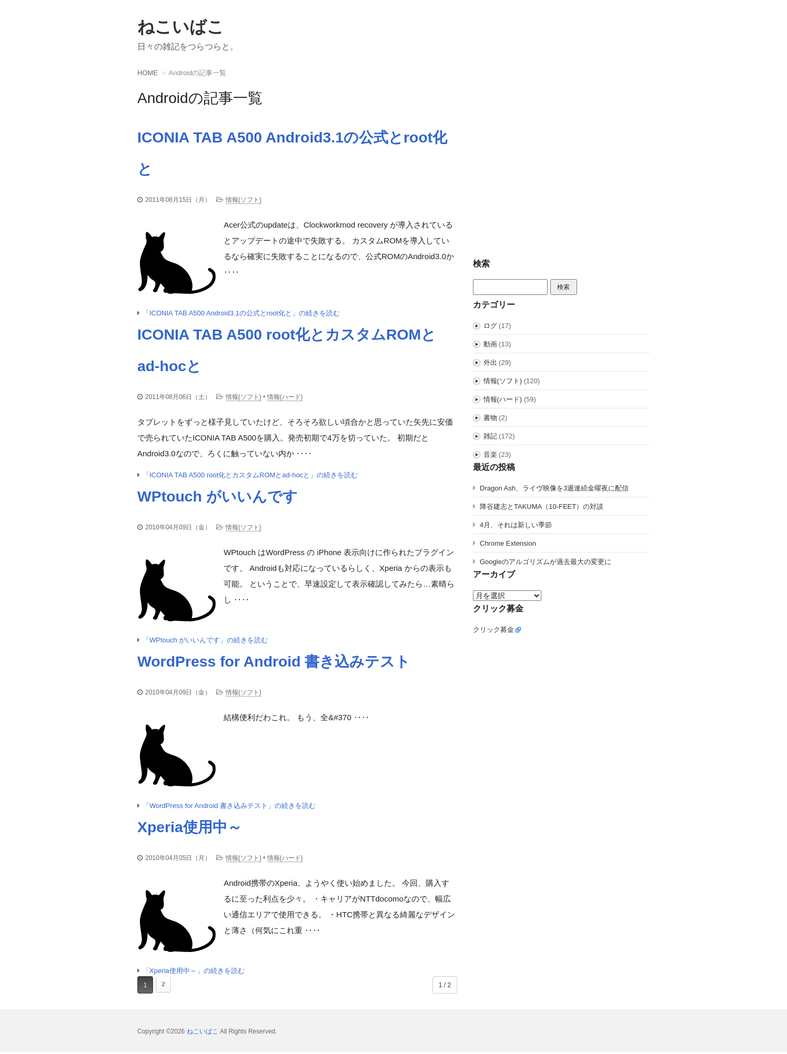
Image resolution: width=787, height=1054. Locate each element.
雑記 (490, 436)
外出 (490, 362)
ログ (490, 326)
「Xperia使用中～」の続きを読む (194, 973)
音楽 (490, 454)
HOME (147, 73)
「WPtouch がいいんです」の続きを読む (205, 642)
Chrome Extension (508, 543)
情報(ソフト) (243, 199)
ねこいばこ (180, 26)
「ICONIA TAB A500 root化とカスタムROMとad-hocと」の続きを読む (250, 475)
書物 (490, 418)
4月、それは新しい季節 (516, 525)
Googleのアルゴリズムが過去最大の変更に (545, 562)
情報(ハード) (285, 397)
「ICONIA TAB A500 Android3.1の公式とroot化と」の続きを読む (241, 314)
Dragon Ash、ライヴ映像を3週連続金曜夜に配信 (554, 488)
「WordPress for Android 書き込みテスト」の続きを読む (229, 807)
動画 (490, 344)
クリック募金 (493, 629)
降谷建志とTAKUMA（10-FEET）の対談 (541, 506)
